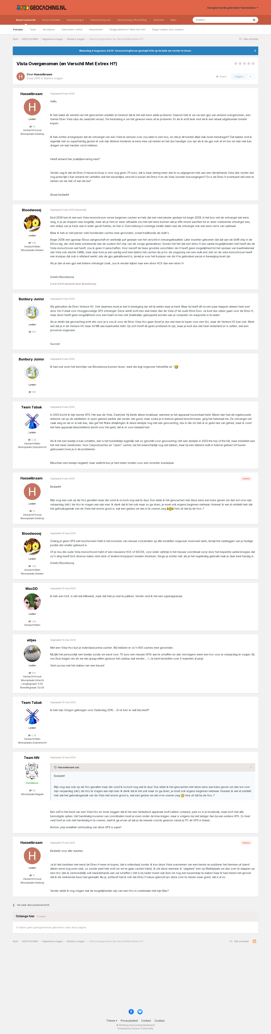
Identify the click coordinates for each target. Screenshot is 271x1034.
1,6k (32, 242)
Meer (174, 19)
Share (221, 76)
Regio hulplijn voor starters (168, 29)
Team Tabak (31, 407)
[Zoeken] (210, 20)
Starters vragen (53, 78)
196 (32, 331)
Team (33, 29)
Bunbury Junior (31, 299)
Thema (111, 1020)
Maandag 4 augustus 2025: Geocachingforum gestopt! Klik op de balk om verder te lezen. (135, 50)
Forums (18, 29)
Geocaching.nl (75, 19)
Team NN (31, 758)
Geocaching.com (101, 19)
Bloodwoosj (31, 210)
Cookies (159, 1020)
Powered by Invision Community (135, 1028)
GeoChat (158, 19)
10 (32, 126)
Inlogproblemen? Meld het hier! (127, 29)
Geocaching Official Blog (132, 19)
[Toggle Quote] (55, 767)
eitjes (31, 640)
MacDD (31, 589)
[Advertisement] (125, 977)
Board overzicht (25, 21)
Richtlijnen (49, 29)
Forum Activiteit (51, 19)
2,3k (32, 439)
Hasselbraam (31, 94)
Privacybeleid (129, 1020)
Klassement (96, 29)
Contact (146, 1020)
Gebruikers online (72, 29)
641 (32, 672)
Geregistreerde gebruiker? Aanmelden (232, 7)
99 (32, 790)
